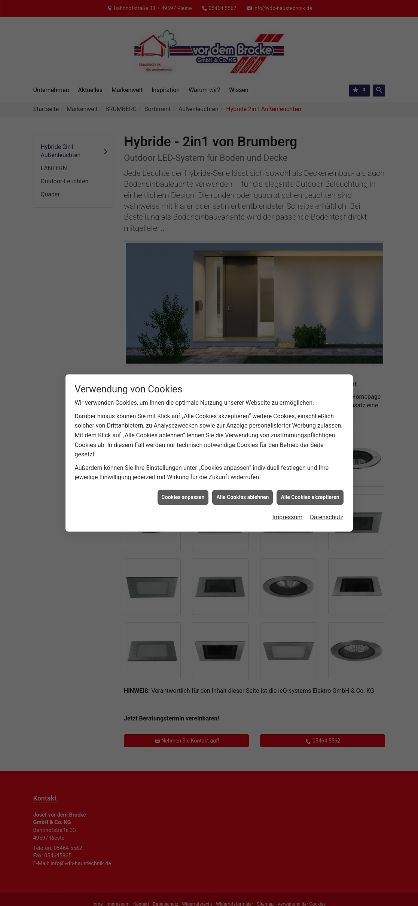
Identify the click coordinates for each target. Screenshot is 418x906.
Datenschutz (326, 300)
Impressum (287, 300)
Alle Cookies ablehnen (242, 281)
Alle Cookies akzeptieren (310, 281)
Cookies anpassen (183, 281)
